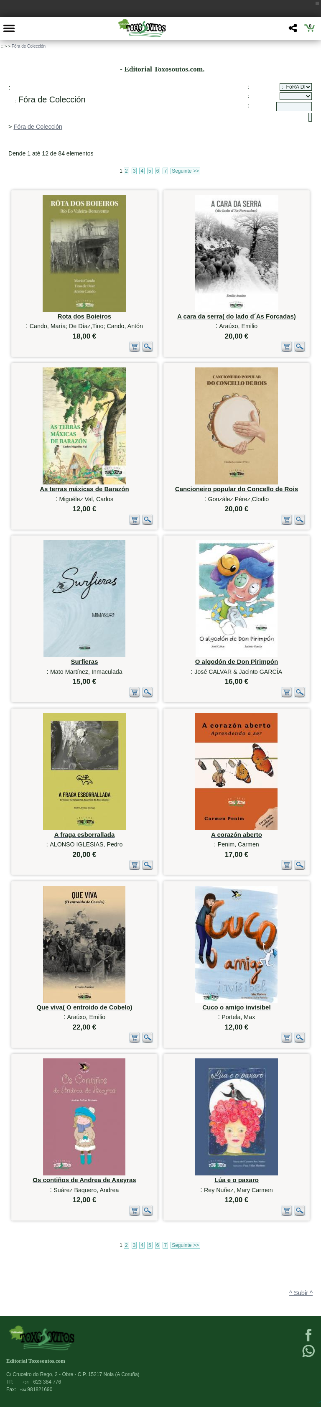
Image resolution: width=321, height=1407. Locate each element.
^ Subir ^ (301, 1293)
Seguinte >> (185, 171)
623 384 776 (41, 1382)
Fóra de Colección (29, 46)
